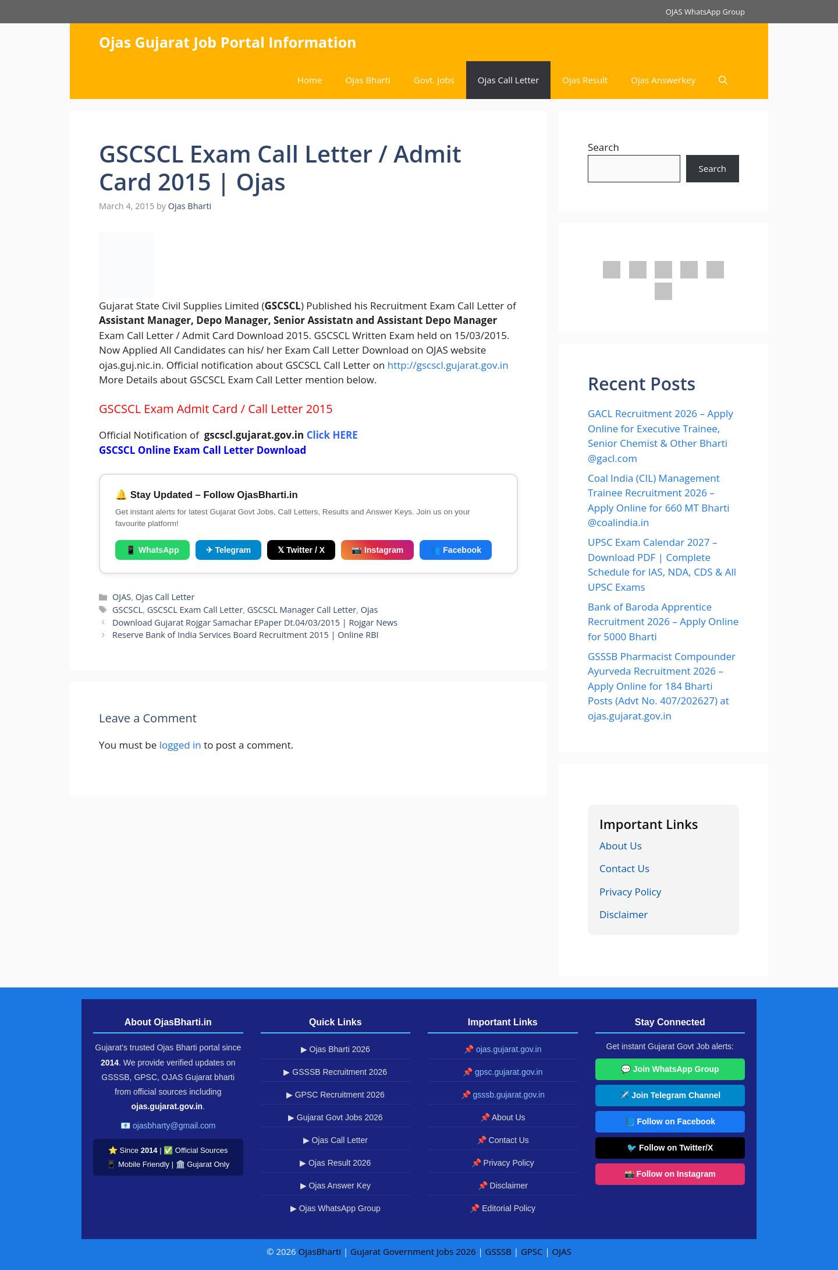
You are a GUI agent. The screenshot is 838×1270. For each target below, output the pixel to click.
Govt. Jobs (434, 80)
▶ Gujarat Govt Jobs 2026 (335, 1117)
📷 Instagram (377, 550)
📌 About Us (502, 1117)
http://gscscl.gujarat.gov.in (448, 365)
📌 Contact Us (503, 1140)
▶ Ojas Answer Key (335, 1185)
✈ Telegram (228, 550)
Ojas (369, 609)
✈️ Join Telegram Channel (669, 1095)
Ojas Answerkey (663, 80)
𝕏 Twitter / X (301, 550)
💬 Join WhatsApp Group (670, 1069)
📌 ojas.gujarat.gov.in (502, 1049)
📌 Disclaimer (503, 1185)
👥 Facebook (455, 550)
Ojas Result (585, 80)
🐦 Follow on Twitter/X (670, 1147)
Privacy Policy (630, 891)
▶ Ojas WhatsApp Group (335, 1208)
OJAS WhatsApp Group (705, 11)
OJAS (121, 596)
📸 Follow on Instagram (670, 1174)
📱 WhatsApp (152, 550)
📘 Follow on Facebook (670, 1121)
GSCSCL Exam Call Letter (195, 609)
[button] (723, 80)
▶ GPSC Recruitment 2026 (335, 1094)
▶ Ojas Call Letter (335, 1140)
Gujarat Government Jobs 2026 (412, 1251)
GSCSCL (127, 609)
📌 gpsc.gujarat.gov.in (502, 1072)
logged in (180, 745)
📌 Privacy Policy (502, 1162)
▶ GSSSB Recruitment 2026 (335, 1072)
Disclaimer (623, 914)
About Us (620, 845)
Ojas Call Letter (508, 80)
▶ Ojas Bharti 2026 (335, 1049)
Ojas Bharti (367, 80)
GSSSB (498, 1251)
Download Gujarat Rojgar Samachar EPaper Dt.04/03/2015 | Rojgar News (254, 622)
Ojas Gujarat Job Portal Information (228, 42)
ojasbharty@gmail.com (174, 1125)
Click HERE (332, 435)
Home (309, 80)
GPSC (532, 1251)
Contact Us (624, 868)
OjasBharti (320, 1251)
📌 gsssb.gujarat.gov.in (503, 1094)
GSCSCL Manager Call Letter (301, 609)
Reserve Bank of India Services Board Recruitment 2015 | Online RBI (245, 634)
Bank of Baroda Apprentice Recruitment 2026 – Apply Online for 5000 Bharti (663, 621)
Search (603, 147)
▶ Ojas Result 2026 (335, 1162)
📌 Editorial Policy (502, 1208)
